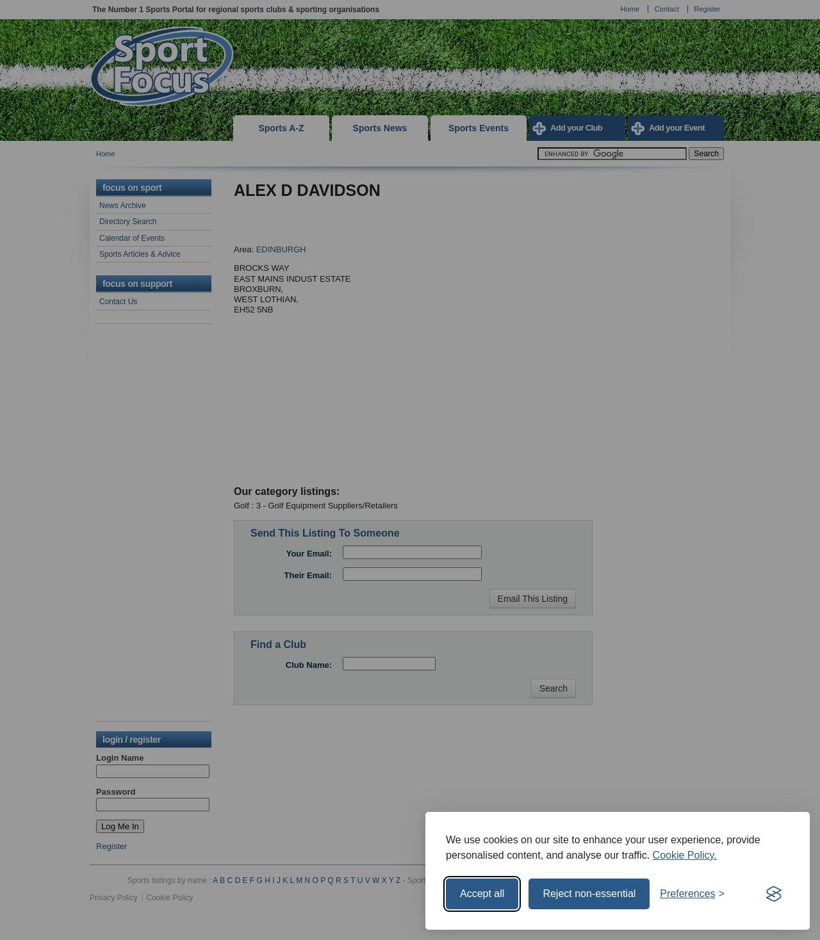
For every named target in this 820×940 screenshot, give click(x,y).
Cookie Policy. (685, 855)
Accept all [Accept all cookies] (482, 893)
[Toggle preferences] (692, 894)
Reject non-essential (589, 893)
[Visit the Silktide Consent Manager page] (773, 894)
